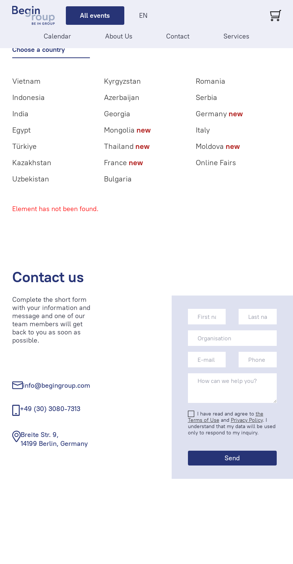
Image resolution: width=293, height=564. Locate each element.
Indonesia (28, 97)
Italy (203, 130)
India (20, 113)
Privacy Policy (247, 420)
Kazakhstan (31, 162)
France (123, 162)
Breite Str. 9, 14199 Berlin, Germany (54, 439)
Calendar (57, 36)
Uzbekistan (30, 178)
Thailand (126, 146)
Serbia (206, 97)
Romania (210, 81)
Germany (219, 113)
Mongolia (127, 130)
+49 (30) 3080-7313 (50, 409)
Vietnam (26, 81)
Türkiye (24, 146)
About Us (118, 36)
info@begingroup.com (56, 385)
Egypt (21, 130)
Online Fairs (216, 162)
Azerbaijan (121, 97)
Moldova (218, 146)
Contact (177, 36)
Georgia (117, 113)
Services (236, 36)
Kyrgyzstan (122, 81)
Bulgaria (118, 178)
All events (95, 15)
